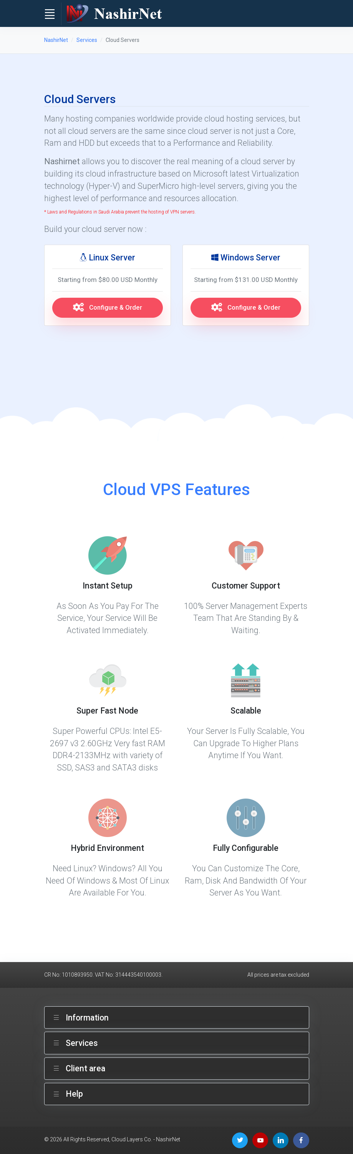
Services (86, 40)
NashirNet (56, 40)
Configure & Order (107, 307)
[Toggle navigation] (49, 13)
